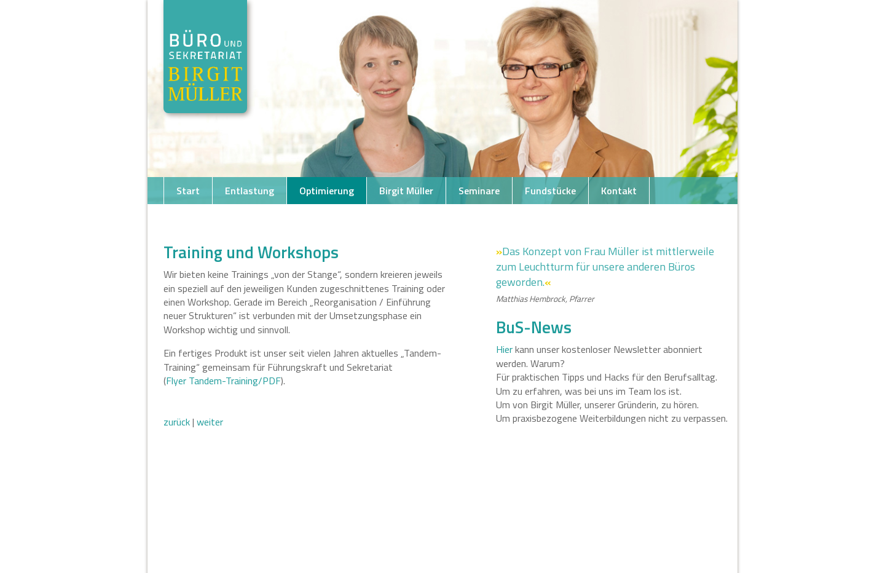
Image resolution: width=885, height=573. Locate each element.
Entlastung (249, 190)
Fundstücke (550, 190)
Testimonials (336, 217)
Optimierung (326, 190)
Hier (504, 349)
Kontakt (619, 190)
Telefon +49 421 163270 (229, 217)
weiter (210, 421)
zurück (176, 421)
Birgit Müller (406, 190)
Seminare (479, 190)
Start (188, 190)
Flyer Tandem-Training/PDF (223, 380)
